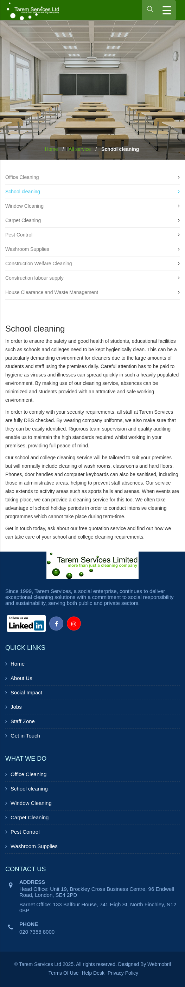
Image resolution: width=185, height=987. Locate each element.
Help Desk (93, 973)
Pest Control (18, 235)
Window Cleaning (24, 206)
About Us (21, 678)
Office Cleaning (22, 177)
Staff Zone (23, 721)
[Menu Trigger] (167, 10)
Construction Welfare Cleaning (38, 263)
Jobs (16, 707)
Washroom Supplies (27, 249)
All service (80, 149)
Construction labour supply (34, 278)
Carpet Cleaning (23, 220)
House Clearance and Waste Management (51, 292)
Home (51, 149)
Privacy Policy (123, 973)
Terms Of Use (64, 973)
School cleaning (22, 191)
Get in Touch (25, 736)
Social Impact (26, 692)
